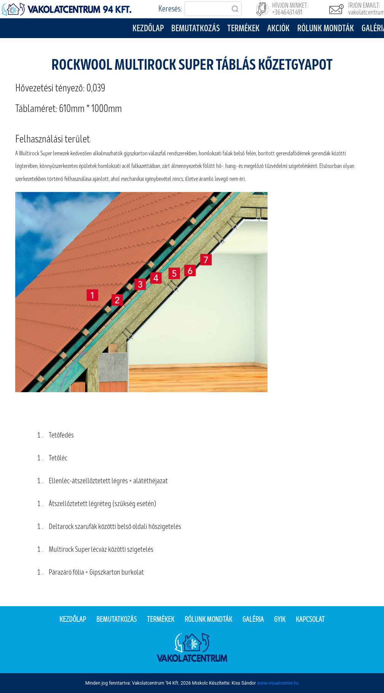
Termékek (243, 28)
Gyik (279, 619)
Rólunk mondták (325, 28)
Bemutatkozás (195, 28)
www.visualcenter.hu (278, 683)
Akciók (278, 28)
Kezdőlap (148, 28)
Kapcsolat (310, 619)
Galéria (253, 619)
